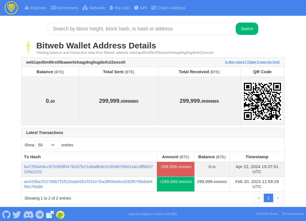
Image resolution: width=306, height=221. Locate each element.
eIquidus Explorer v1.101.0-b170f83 (152, 214)
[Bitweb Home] (11, 8)
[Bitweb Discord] (28, 214)
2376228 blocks (266, 213)
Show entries (48, 144)
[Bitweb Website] (50, 214)
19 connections (293, 213)
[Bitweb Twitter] (17, 214)
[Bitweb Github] (6, 214)
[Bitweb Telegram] (39, 214)
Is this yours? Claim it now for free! (252, 62)
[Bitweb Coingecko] (60, 214)
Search (247, 28)
